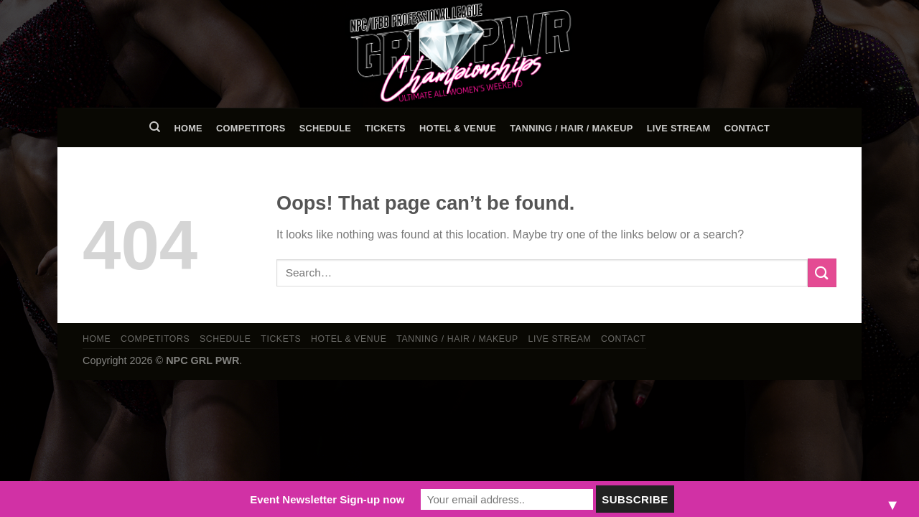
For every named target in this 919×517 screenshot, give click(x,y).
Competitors (250, 128)
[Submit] (822, 272)
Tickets (385, 128)
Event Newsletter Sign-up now (327, 499)
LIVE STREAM (679, 128)
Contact (747, 128)
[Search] (154, 127)
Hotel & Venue (457, 128)
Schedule (325, 128)
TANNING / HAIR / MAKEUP (571, 128)
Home (188, 128)
